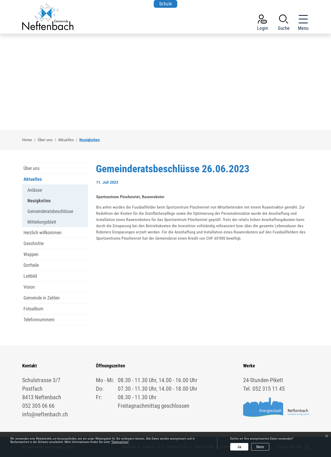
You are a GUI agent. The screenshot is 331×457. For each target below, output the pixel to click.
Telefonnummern (39, 319)
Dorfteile (31, 265)
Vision (29, 287)
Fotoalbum (33, 308)
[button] (284, 23)
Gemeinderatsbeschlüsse (50, 211)
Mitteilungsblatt (41, 222)
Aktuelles (33, 179)
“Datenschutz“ (120, 442)
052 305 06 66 (38, 406)
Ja (239, 446)
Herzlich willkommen (42, 232)
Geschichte (34, 243)
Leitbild (30, 276)
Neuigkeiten (39, 202)
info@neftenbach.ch (45, 414)
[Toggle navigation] (302, 23)
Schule (165, 3)
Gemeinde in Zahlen (42, 298)
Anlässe (34, 190)
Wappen (31, 254)
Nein (260, 446)
